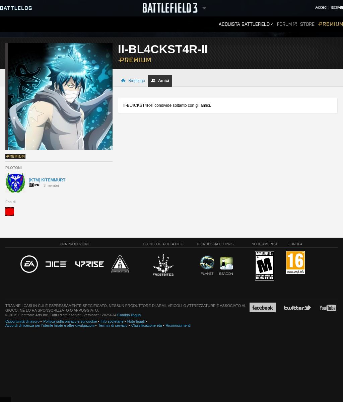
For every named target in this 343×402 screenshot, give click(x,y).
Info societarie (111, 321)
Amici (160, 80)
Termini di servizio (112, 325)
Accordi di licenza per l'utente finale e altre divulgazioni (49, 325)
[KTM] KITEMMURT (47, 180)
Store (307, 24)
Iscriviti (337, 7)
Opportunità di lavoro (22, 321)
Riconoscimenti (178, 325)
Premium (330, 24)
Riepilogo (133, 80)
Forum (287, 24)
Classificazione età (146, 325)
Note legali (136, 321)
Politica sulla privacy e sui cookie (70, 321)
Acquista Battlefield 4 (246, 24)
